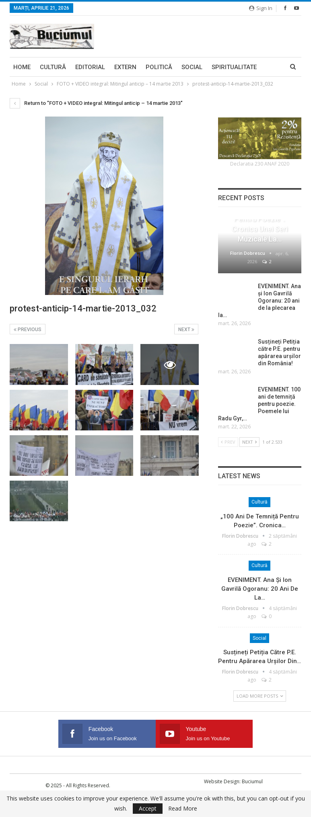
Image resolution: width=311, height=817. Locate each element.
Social (191, 67)
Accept (148, 808)
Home (22, 67)
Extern (125, 67)
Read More (182, 808)
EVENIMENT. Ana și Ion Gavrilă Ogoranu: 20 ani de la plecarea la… (259, 300)
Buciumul (252, 781)
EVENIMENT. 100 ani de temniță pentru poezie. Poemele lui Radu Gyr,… (259, 404)
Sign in (260, 8)
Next (186, 329)
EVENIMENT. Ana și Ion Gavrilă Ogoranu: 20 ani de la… (259, 588)
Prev (228, 442)
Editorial (90, 67)
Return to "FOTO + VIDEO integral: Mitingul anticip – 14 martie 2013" (96, 103)
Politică (159, 67)
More (220, 67)
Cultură (53, 67)
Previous (27, 329)
